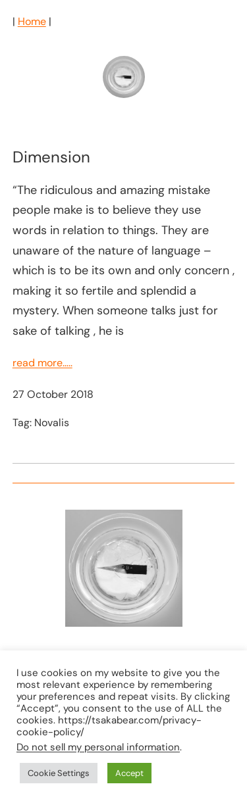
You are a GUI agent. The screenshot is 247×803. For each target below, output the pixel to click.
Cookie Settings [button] (59, 773)
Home (32, 21)
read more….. (42, 363)
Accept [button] (129, 773)
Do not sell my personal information (98, 747)
